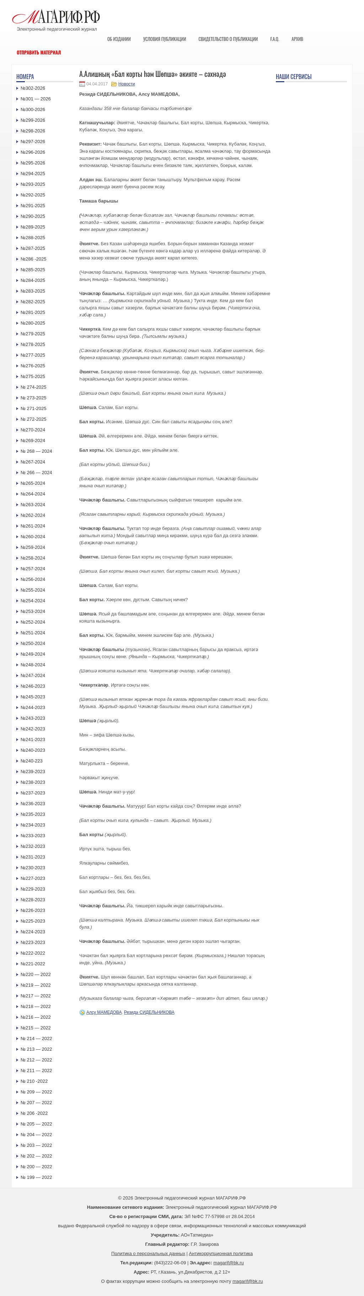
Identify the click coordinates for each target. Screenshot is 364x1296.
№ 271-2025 (34, 408)
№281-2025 (33, 312)
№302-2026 (33, 88)
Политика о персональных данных (148, 1253)
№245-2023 (33, 696)
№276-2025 (33, 365)
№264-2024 (33, 494)
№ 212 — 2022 (36, 1059)
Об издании (119, 38)
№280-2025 (33, 323)
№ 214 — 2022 (36, 1038)
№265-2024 (33, 483)
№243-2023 (33, 718)
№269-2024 (33, 440)
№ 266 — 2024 (36, 472)
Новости (126, 84)
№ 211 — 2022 (36, 1070)
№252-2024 (33, 622)
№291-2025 (33, 205)
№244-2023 (33, 707)
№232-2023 (33, 846)
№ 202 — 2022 (36, 1156)
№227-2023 (33, 878)
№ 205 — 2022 (36, 1124)
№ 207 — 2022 (36, 1102)
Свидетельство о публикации (228, 38)
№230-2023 (33, 867)
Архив (297, 38)
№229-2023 (33, 889)
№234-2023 (33, 825)
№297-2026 (33, 141)
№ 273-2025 (34, 397)
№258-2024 (33, 558)
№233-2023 (33, 835)
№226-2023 (33, 910)
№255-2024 (33, 590)
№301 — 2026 (36, 98)
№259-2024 (33, 547)
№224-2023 (33, 931)
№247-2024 (33, 675)
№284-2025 (33, 280)
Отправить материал (39, 52)
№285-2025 (33, 269)
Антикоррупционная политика (221, 1253)
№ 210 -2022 (34, 1081)
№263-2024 (33, 504)
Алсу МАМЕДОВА (104, 1012)
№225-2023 (33, 921)
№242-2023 (33, 728)
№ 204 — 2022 (36, 1134)
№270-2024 (33, 429)
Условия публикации (164, 38)
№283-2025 (33, 291)
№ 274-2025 (34, 387)
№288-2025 (33, 237)
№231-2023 (33, 857)
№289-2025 (33, 227)
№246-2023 (33, 686)
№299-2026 (33, 120)
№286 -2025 (34, 259)
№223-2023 (33, 942)
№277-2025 (33, 355)
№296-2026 (33, 152)
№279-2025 (33, 333)
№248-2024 (33, 664)
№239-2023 (33, 771)
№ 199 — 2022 (36, 1177)
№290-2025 (33, 216)
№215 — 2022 (36, 1027)
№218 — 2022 (36, 1006)
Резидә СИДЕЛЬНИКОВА (149, 1012)
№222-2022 (33, 953)
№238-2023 (33, 782)
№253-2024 (33, 611)
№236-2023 (33, 803)
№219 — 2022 (36, 985)
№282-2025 (33, 301)
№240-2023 (33, 750)
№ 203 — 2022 (36, 1145)
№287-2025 (33, 248)
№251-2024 (33, 632)
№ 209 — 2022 (36, 1092)
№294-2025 (33, 173)
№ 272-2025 (34, 419)
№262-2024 (33, 515)
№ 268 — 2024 (36, 451)
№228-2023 (33, 899)
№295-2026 (33, 163)
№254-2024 (33, 600)
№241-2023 (33, 739)
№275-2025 (33, 376)
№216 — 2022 (36, 1017)
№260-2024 (33, 536)
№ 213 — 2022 (36, 1049)
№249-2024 (33, 654)
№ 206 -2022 (34, 1113)
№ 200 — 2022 (36, 1166)
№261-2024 (33, 526)
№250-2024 (33, 643)
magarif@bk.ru (228, 1262)
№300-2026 (33, 109)
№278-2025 (33, 344)
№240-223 (32, 761)
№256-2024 (33, 579)
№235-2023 (33, 814)
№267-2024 (33, 462)
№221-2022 (33, 963)
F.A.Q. (274, 38)
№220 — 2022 (36, 974)
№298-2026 (33, 130)
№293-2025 (33, 184)
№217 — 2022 (36, 995)
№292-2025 (33, 195)
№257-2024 (33, 568)
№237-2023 (33, 793)
